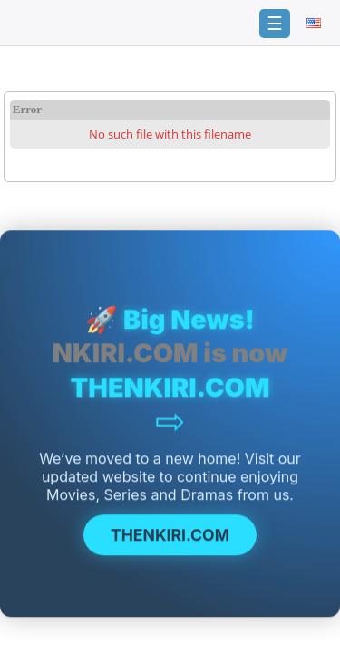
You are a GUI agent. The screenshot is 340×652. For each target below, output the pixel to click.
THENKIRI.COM (170, 536)
